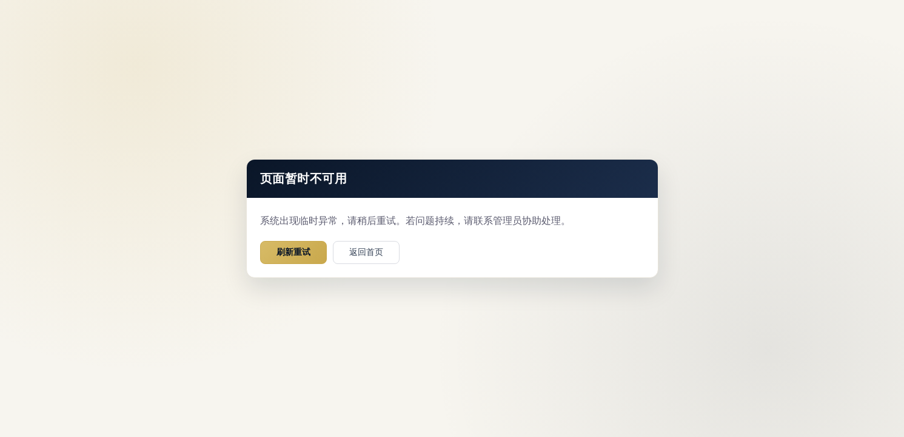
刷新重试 (293, 252)
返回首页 (366, 252)
